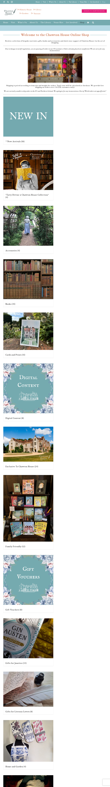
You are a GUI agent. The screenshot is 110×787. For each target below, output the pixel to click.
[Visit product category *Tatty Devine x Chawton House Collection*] (28, 175)
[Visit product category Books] (28, 283)
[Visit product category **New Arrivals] (28, 120)
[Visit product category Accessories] (28, 230)
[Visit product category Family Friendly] (28, 512)
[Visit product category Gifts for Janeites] (28, 642)
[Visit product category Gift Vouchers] (28, 584)
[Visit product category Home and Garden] (28, 744)
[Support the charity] (94, 11)
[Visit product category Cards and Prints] (28, 335)
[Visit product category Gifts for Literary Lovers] (28, 693)
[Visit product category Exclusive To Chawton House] (28, 448)
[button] (93, 22)
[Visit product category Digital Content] (28, 392)
